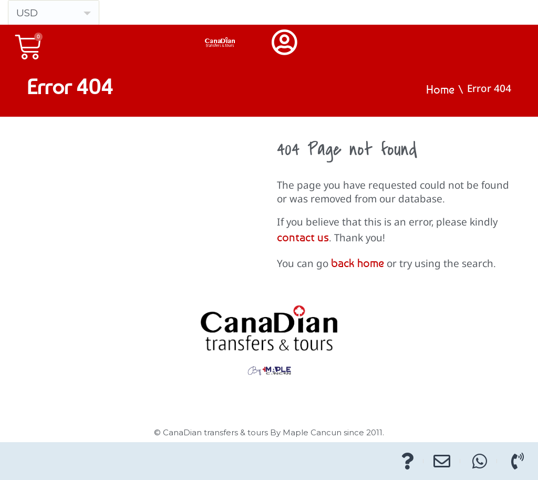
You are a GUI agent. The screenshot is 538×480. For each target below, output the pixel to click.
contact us (303, 237)
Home (440, 89)
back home (357, 263)
